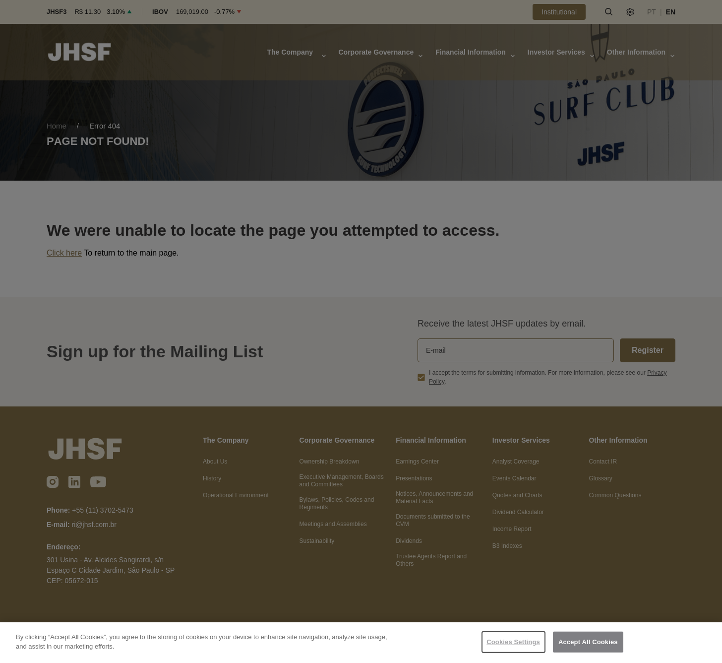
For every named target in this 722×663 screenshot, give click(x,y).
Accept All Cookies (588, 642)
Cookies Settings (513, 642)
